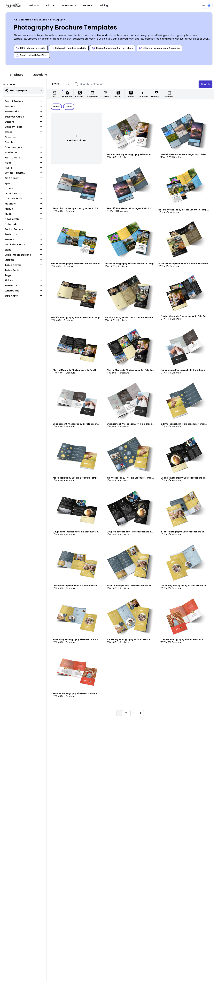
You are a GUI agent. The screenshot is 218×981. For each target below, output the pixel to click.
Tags (25, 275)
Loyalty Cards (25, 198)
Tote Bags (25, 285)
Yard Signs (25, 295)
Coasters (25, 137)
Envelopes (25, 152)
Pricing (104, 5)
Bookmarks (25, 111)
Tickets (25, 280)
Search (210, 84)
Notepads (25, 224)
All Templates (23, 19)
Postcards (25, 234)
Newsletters (25, 219)
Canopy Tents (25, 127)
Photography (16, 90)
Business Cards (25, 116)
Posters (25, 239)
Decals (25, 142)
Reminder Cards (25, 244)
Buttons (25, 121)
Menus (25, 208)
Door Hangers (25, 147)
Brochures (41, 19)
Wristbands (25, 290)
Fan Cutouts (25, 157)
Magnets (25, 203)
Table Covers (25, 265)
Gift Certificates (25, 173)
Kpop (25, 183)
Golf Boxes (25, 178)
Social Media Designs (25, 255)
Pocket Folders (25, 229)
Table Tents (25, 270)
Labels (25, 188)
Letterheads (25, 193)
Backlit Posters (25, 101)
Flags (25, 162)
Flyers (25, 168)
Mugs (25, 214)
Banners (25, 106)
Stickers (25, 260)
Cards (25, 132)
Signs (25, 249)
